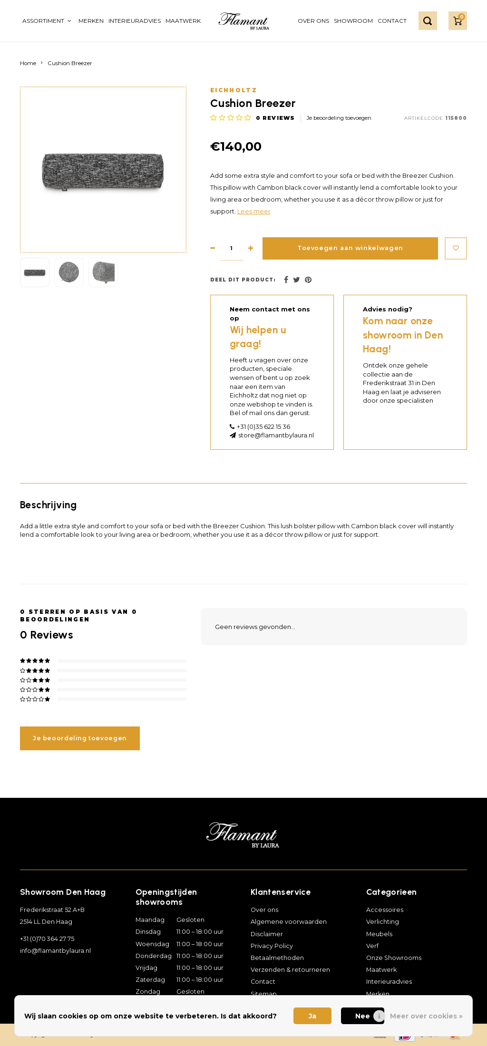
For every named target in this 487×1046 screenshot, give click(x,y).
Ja (312, 1016)
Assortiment (46, 20)
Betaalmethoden (277, 957)
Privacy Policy (272, 945)
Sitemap (264, 994)
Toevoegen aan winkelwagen (348, 248)
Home (28, 63)
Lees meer (254, 211)
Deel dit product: (243, 279)
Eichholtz (233, 90)
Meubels (379, 934)
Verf (372, 945)
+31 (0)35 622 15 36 (263, 426)
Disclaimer (267, 934)
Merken (91, 20)
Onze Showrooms (393, 957)
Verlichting (382, 921)
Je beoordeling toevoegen (339, 118)
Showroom (353, 20)
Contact (392, 20)
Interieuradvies (134, 20)
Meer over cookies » (426, 1016)
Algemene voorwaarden (289, 921)
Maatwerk (183, 20)
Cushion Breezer (70, 63)
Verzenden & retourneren (290, 969)
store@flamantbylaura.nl (276, 435)
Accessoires (384, 909)
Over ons (313, 20)
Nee (362, 1016)
